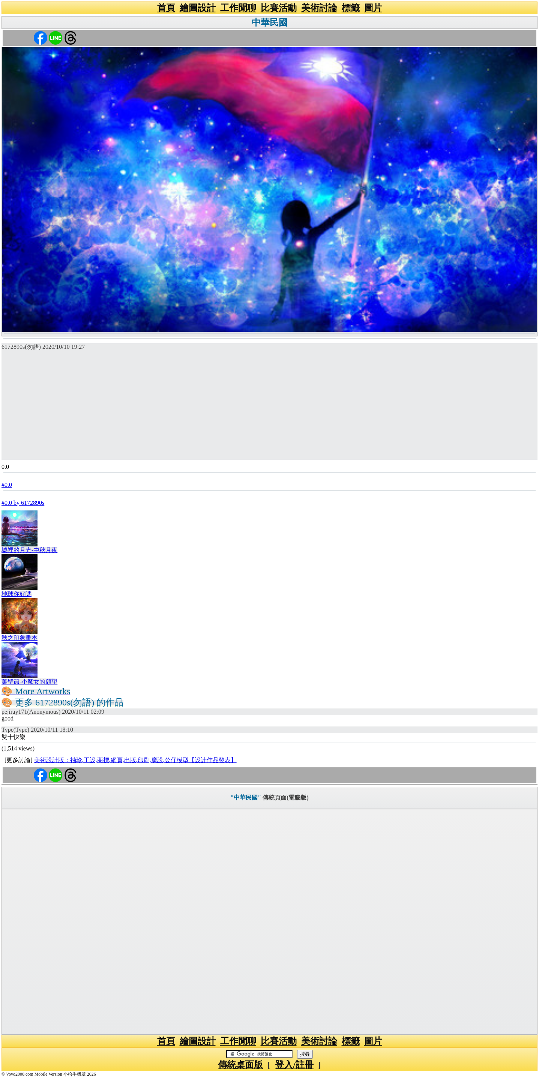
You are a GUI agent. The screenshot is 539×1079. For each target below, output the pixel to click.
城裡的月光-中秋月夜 (29, 550)
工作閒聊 (238, 8)
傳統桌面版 (240, 1065)
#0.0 (7, 485)
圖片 (373, 8)
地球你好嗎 (17, 594)
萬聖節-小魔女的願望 (29, 681)
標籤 (351, 8)
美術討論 (319, 8)
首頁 (166, 8)
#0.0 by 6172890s (23, 503)
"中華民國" (245, 797)
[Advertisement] (270, 407)
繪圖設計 (198, 8)
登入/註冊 (294, 1065)
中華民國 (270, 22)
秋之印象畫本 (20, 638)
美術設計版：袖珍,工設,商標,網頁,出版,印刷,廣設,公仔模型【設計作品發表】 (135, 760)
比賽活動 (279, 8)
